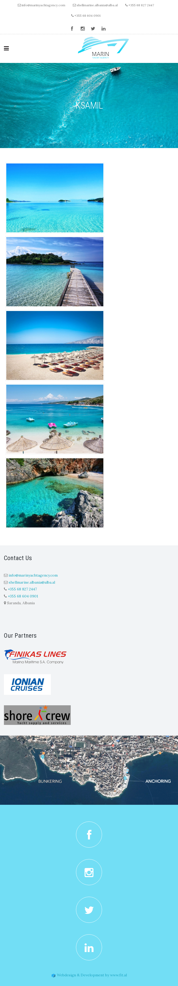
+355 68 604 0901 (85, 15)
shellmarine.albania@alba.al (97, 5)
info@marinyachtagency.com (43, 5)
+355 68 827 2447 (139, 5)
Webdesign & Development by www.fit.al (89, 975)
